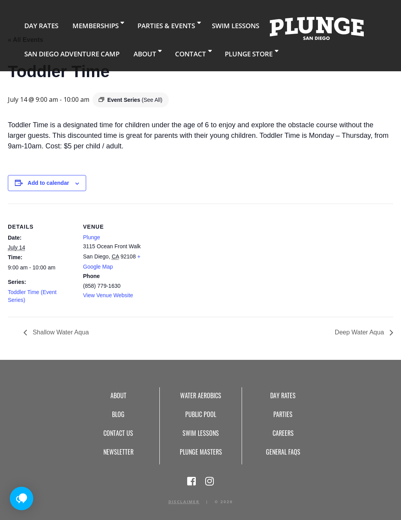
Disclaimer (184, 501)
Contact (162, 48)
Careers (283, 433)
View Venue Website (108, 295)
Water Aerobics (200, 395)
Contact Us (118, 433)
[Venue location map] (199, 258)
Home (278, 25)
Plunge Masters (201, 452)
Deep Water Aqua (360, 332)
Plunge (91, 237)
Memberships (80, 23)
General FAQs (283, 452)
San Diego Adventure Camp (62, 48)
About (122, 48)
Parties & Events (142, 23)
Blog (118, 414)
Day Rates (36, 23)
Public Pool (200, 414)
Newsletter (118, 452)
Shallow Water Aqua (60, 332)
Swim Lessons (202, 23)
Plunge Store (213, 48)
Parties (283, 414)
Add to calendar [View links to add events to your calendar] (48, 183)
